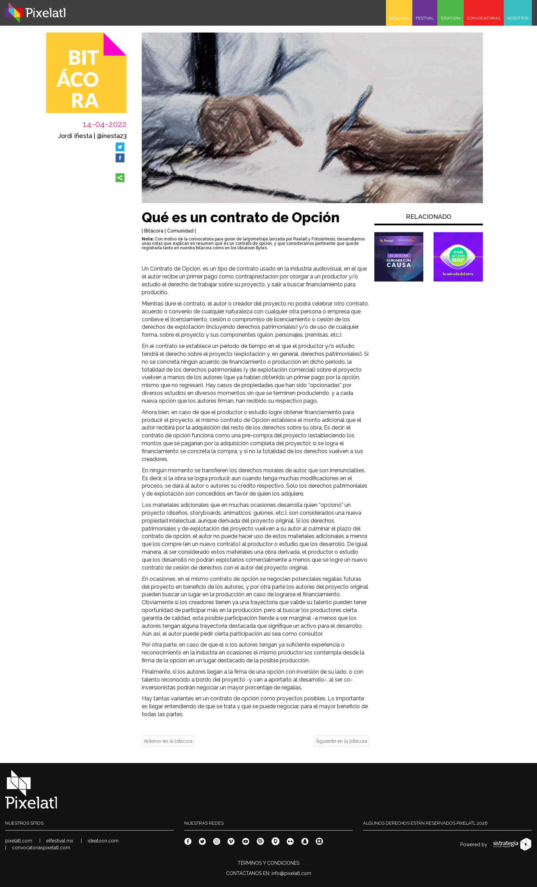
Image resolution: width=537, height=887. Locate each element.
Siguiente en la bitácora (341, 741)
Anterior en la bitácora (168, 741)
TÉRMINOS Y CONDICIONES (268, 863)
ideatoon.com (103, 841)
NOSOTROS (517, 18)
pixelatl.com (18, 841)
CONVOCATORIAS (483, 18)
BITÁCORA (399, 18)
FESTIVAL (425, 18)
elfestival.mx (59, 841)
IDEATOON (450, 18)
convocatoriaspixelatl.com (41, 847)
